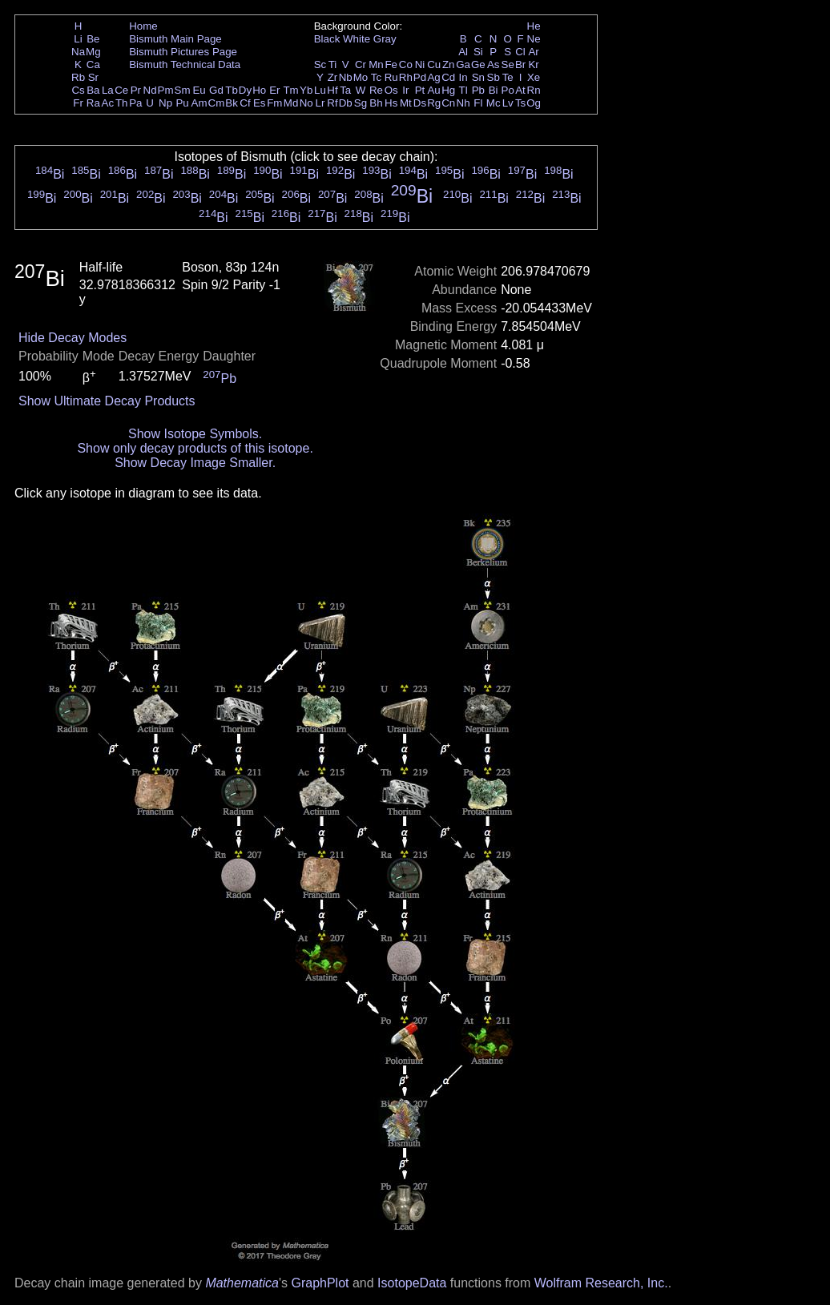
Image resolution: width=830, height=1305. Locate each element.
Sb (493, 77)
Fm (274, 103)
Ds (419, 103)
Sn (478, 77)
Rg (434, 103)
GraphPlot (320, 1283)
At (520, 90)
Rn (534, 90)
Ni (420, 64)
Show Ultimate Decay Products (106, 401)
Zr (333, 77)
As (493, 64)
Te (508, 77)
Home (143, 26)
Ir (405, 90)
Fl (477, 103)
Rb (78, 77)
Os (391, 90)
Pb (478, 90)
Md (291, 103)
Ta (345, 90)
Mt (406, 103)
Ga (463, 64)
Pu (181, 103)
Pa (135, 103)
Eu (198, 90)
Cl (520, 52)
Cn (448, 103)
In (463, 77)
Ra (93, 103)
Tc (376, 77)
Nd (150, 90)
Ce (121, 90)
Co (406, 64)
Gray (385, 39)
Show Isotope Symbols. (195, 434)
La (108, 90)
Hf (332, 90)
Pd (419, 77)
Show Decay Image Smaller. (195, 462)
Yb (306, 90)
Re (376, 90)
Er (274, 90)
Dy (245, 90)
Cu (434, 64)
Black (327, 39)
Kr (533, 64)
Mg (93, 52)
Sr (93, 77)
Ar (533, 52)
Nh (463, 103)
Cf (245, 103)
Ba (93, 90)
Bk (231, 103)
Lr (320, 103)
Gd (216, 90)
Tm (290, 90)
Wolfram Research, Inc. (601, 1283)
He (534, 26)
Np (165, 103)
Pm (166, 90)
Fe (391, 64)
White (356, 39)
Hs (391, 103)
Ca (93, 64)
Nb (346, 77)
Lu (320, 90)
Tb (231, 90)
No (306, 103)
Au (433, 90)
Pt (420, 90)
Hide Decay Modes (72, 337)
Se (508, 64)
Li (78, 39)
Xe (533, 77)
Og (533, 103)
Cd (448, 77)
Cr (360, 64)
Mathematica (242, 1283)
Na (78, 52)
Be (93, 39)
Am (199, 103)
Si (478, 52)
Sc (320, 64)
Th (121, 103)
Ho (259, 90)
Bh (375, 103)
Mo (361, 77)
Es (259, 103)
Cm (216, 103)
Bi (493, 90)
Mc (493, 103)
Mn (376, 64)
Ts (520, 103)
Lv (508, 103)
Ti (332, 64)
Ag (433, 77)
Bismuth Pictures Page (183, 52)
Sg (360, 103)
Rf (332, 103)
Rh (406, 77)
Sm (183, 90)
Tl (463, 90)
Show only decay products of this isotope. (194, 448)
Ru (391, 77)
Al (463, 52)
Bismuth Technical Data (184, 64)
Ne (534, 39)
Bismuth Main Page (175, 39)
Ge (478, 64)
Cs (77, 90)
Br (520, 64)
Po (508, 90)
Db (346, 103)
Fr (78, 103)
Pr (136, 90)
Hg (448, 90)
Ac (108, 103)
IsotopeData (411, 1283)
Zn (448, 64)
